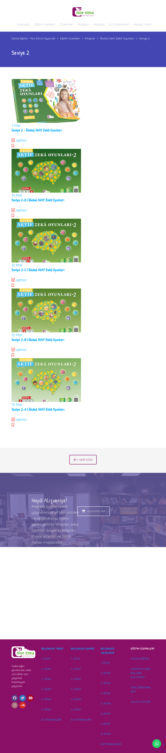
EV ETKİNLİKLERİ (51, 719)
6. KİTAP (46, 709)
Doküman (66, 24)
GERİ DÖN (83, 459)
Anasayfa (23, 24)
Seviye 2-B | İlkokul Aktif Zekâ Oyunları (38, 339)
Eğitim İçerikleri (45, 24)
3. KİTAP (46, 679)
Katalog (99, 24)
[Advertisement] (83, 599)
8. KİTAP (106, 733)
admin (21, 140)
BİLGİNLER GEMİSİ (82, 648)
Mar (17, 195)
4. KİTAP (46, 689)
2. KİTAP (46, 668)
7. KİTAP (105, 723)
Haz (16, 125)
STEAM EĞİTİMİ (140, 658)
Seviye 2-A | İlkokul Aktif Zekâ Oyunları (38, 409)
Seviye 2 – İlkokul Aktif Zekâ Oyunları (37, 130)
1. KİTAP (45, 658)
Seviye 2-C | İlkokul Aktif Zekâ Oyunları (38, 269)
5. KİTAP (46, 699)
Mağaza (83, 24)
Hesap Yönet (142, 24)
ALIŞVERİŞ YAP (65, 511)
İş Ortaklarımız (119, 24)
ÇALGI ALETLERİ (140, 701)
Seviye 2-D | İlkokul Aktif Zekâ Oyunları (38, 200)
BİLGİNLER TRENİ (52, 648)
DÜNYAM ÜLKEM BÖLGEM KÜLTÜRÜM (141, 673)
